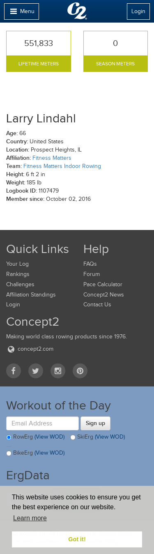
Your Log (17, 264)
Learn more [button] (30, 518)
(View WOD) (49, 437)
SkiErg (97, 437)
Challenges (20, 284)
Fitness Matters (51, 158)
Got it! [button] (76, 539)
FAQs (90, 264)
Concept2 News (103, 295)
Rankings (18, 274)
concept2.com (29, 349)
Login (138, 11)
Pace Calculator (102, 284)
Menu (21, 13)
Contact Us (97, 304)
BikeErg (35, 453)
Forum (91, 274)
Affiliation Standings (31, 295)
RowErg (35, 437)
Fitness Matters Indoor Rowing (62, 166)
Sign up (95, 423)
